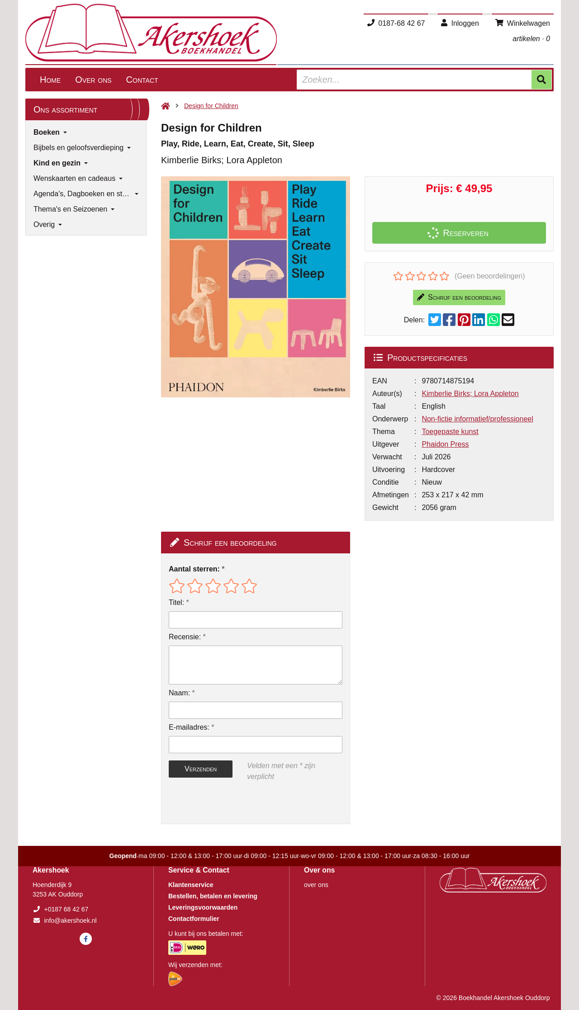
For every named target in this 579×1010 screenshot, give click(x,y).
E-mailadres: (189, 727)
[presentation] (227, 802)
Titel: (176, 602)
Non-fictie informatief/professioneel (477, 419)
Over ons (93, 80)
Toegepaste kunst (450, 431)
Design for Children (211, 105)
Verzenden (201, 769)
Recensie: (185, 637)
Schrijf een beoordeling (459, 297)
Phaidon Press (445, 444)
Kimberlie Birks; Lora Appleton (470, 393)
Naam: (179, 693)
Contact (142, 80)
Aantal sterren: (194, 569)
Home (50, 80)
